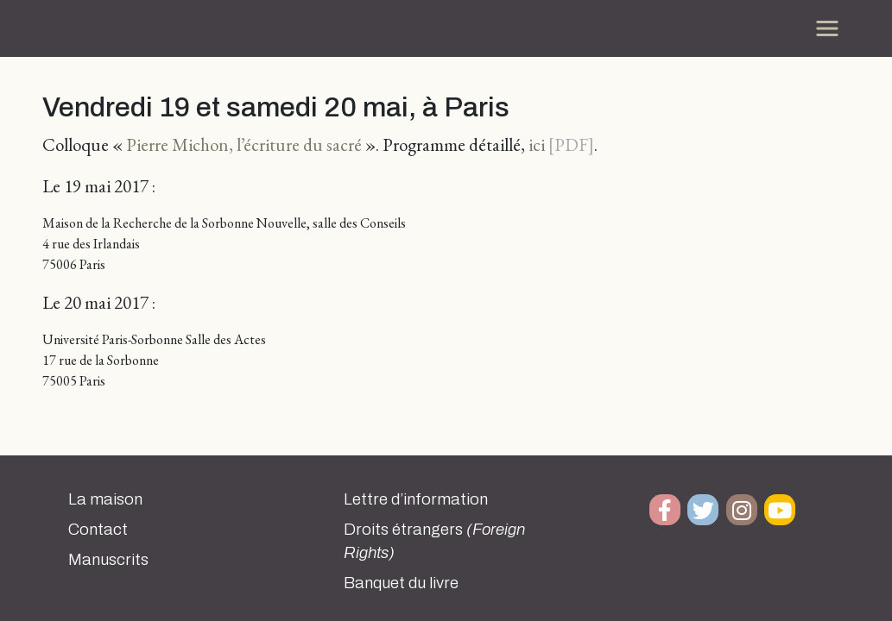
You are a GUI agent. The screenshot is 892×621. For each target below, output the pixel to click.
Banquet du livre (401, 583)
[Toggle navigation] (827, 28)
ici (536, 144)
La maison (105, 499)
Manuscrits (108, 559)
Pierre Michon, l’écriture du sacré (244, 144)
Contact (98, 529)
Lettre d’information (416, 499)
